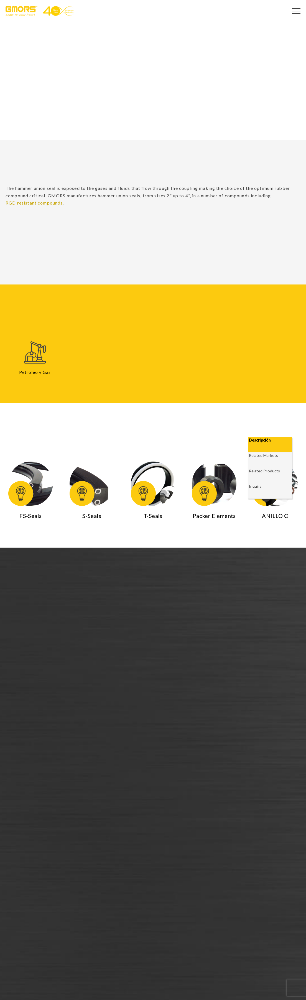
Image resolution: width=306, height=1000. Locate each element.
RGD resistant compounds (34, 202)
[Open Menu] (296, 11)
